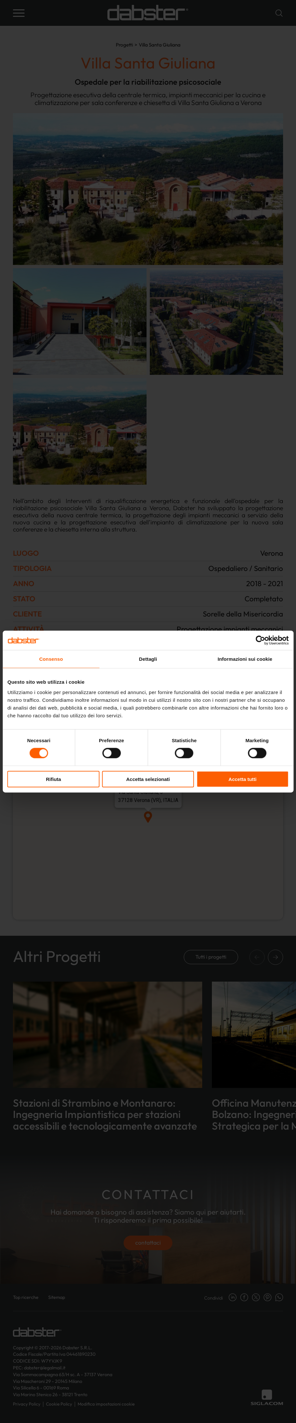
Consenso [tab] (51, 659)
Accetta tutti (242, 779)
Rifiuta (53, 779)
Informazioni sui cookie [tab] (245, 659)
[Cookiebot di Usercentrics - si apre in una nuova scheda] (260, 640)
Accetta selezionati (148, 779)
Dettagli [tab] (148, 659)
